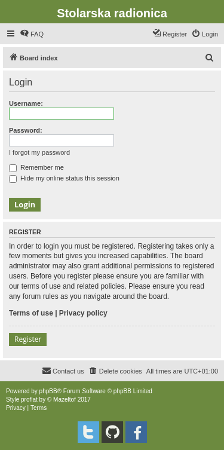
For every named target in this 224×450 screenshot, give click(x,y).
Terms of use (31, 313)
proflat (29, 399)
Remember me (36, 167)
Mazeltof (64, 399)
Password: (25, 130)
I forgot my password (39, 152)
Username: (26, 103)
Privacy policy (83, 313)
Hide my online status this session (64, 178)
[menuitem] (32, 34)
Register (27, 339)
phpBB (48, 391)
